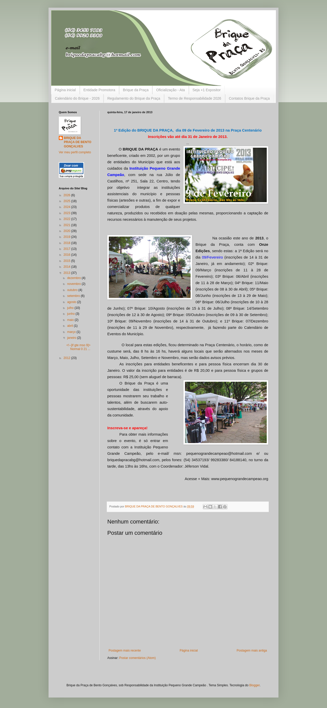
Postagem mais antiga (252, 650)
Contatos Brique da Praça (249, 98)
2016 (67, 255)
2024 (67, 207)
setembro (74, 296)
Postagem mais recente (125, 650)
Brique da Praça (135, 90)
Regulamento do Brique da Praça (133, 98)
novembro (74, 284)
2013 (67, 273)
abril (70, 326)
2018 (67, 243)
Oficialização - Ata (170, 90)
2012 (67, 358)
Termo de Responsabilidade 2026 (194, 98)
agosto (72, 302)
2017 (67, 249)
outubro (72, 290)
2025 (67, 201)
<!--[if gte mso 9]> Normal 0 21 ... (78, 347)
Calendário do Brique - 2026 (77, 98)
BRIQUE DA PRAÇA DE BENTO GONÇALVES (77, 142)
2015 (67, 261)
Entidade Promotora (99, 90)
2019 (67, 237)
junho (71, 314)
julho (71, 308)
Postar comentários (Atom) (137, 658)
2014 (67, 267)
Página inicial (65, 90)
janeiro (72, 338)
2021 (67, 225)
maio (71, 320)
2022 (67, 219)
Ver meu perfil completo (75, 152)
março (72, 332)
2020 (67, 231)
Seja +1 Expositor (207, 90)
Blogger (254, 685)
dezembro (74, 278)
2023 (67, 213)
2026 (67, 195)
